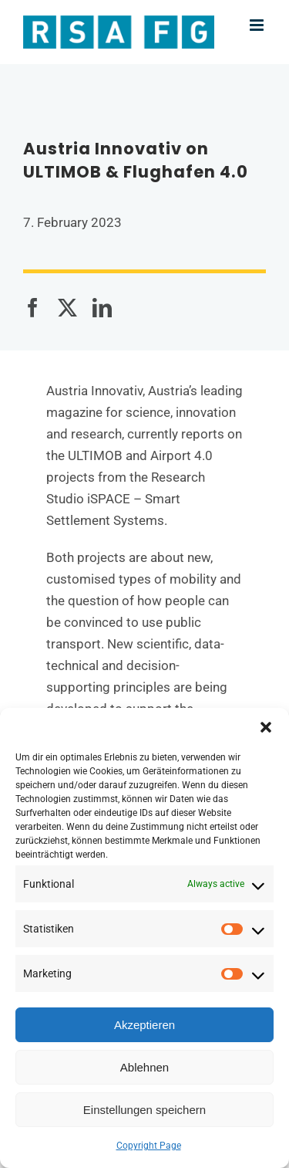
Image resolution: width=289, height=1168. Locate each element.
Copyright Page (148, 1145)
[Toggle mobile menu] (258, 25)
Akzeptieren (144, 1024)
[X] (67, 308)
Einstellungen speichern (144, 1109)
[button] (266, 727)
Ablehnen (144, 1067)
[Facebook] (32, 308)
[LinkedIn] (102, 308)
